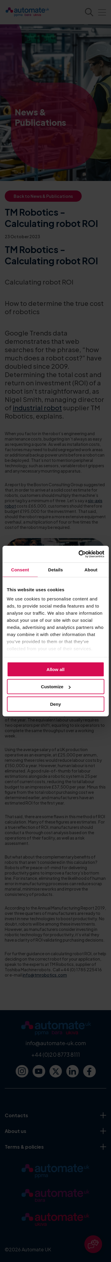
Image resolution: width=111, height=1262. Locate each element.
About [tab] (90, 569)
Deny (55, 703)
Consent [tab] (20, 569)
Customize (55, 686)
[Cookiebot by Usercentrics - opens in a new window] (79, 554)
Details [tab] (55, 569)
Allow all (55, 669)
